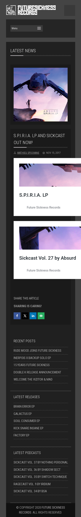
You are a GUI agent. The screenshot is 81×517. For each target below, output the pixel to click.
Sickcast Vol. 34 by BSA (30, 491)
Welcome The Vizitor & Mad (33, 379)
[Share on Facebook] (17, 315)
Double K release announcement (37, 372)
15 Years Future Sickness (32, 365)
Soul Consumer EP (27, 421)
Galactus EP (23, 414)
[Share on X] (25, 315)
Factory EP (21, 435)
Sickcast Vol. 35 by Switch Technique (40, 477)
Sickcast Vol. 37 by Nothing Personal (41, 462)
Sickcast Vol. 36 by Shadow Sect (37, 470)
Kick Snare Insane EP (28, 428)
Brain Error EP (24, 406)
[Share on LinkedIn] (33, 315)
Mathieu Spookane (28, 152)
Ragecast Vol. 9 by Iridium (32, 484)
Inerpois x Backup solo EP (32, 358)
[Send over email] (41, 315)
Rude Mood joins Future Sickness (37, 351)
